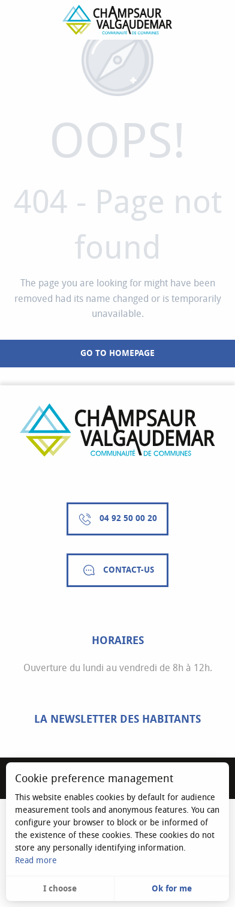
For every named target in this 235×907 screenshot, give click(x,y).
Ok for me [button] (172, 889)
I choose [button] (60, 889)
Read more (36, 860)
